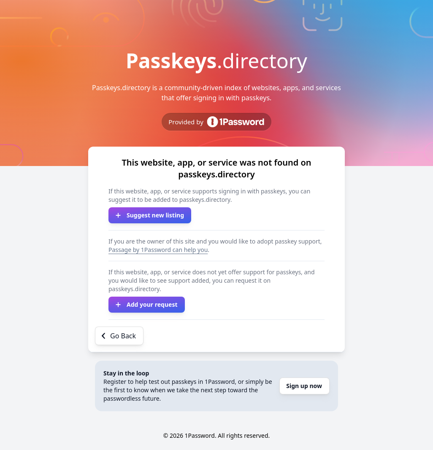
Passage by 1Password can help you (158, 250)
